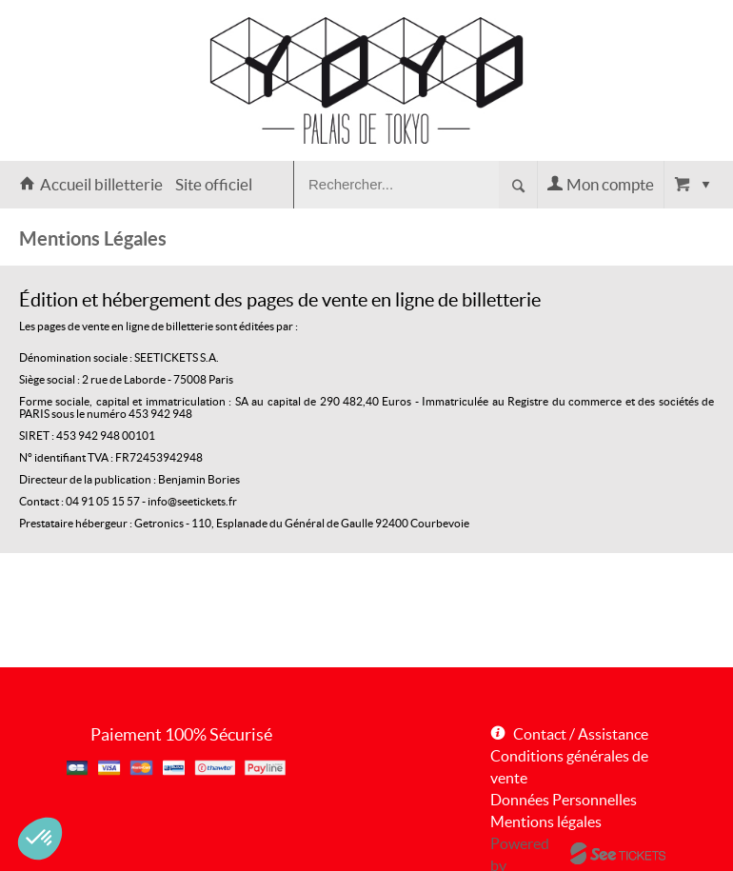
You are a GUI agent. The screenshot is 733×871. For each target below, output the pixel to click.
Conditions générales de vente (569, 766)
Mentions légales (546, 821)
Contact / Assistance (580, 733)
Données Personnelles (563, 799)
